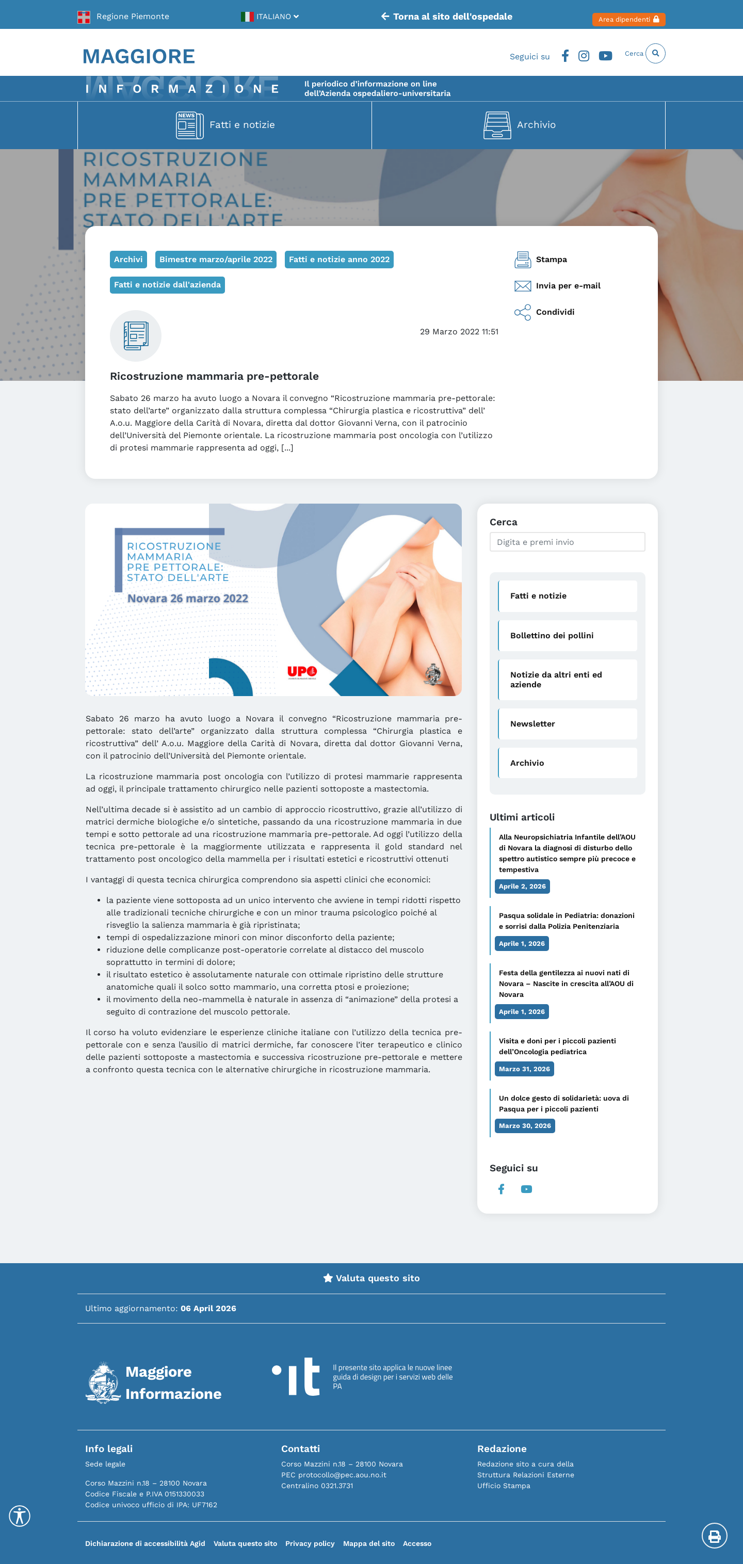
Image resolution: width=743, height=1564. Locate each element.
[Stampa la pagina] (715, 1536)
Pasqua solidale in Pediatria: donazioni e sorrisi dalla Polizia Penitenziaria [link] (567, 920)
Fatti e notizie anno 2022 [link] (339, 259)
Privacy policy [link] (310, 1543)
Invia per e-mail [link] (557, 286)
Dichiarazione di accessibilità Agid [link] (145, 1543)
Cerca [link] (638, 53)
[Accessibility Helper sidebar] (19, 1516)
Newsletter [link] (532, 724)
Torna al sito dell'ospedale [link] (429, 14)
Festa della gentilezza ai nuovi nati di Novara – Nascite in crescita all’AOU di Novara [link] (566, 983)
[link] (123, 14)
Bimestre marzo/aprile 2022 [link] (215, 259)
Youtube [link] (587, 53)
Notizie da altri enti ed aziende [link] (556, 679)
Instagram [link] (562, 53)
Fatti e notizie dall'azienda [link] (167, 284)
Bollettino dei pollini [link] (552, 635)
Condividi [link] (544, 312)
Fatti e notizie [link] (242, 124)
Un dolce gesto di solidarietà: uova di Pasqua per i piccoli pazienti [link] (564, 1103)
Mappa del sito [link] (369, 1543)
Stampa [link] (540, 260)
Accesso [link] (417, 1543)
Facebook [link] (540, 53)
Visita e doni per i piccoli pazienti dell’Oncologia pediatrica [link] (557, 1046)
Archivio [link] (536, 124)
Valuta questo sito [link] (371, 1278)
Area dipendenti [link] (615, 14)
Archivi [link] (128, 259)
